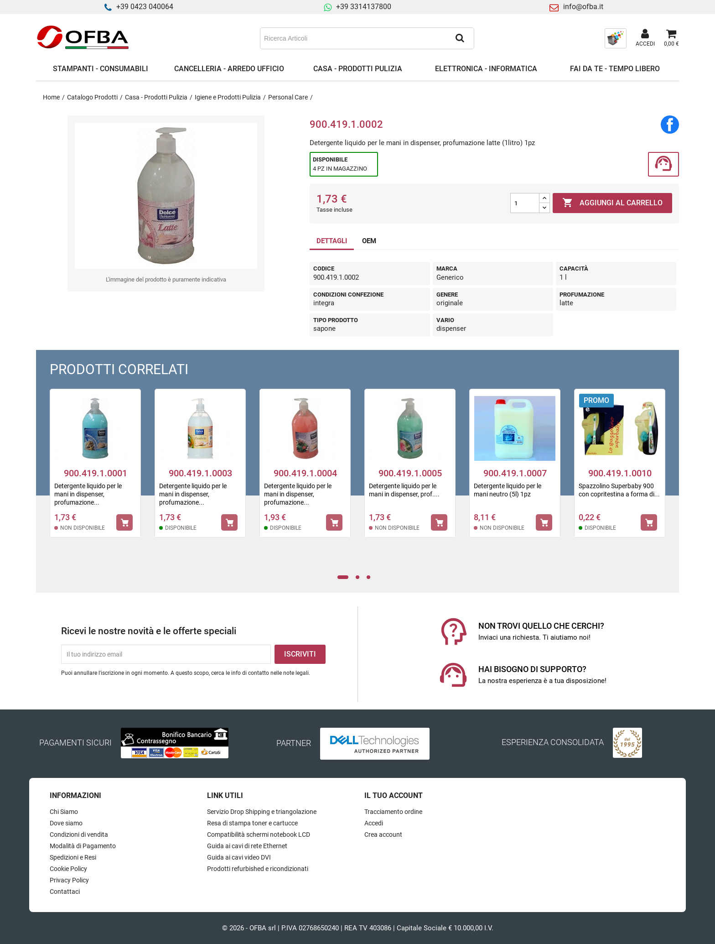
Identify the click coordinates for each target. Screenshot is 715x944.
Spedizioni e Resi (73, 857)
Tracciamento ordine (393, 811)
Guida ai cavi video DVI (239, 857)
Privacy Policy (69, 880)
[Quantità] (524, 203)
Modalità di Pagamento (83, 846)
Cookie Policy (68, 868)
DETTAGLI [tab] (331, 241)
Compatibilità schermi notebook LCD (258, 834)
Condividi (670, 124)
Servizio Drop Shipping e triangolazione (261, 811)
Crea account (383, 834)
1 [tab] (343, 577)
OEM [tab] (369, 241)
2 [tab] (359, 577)
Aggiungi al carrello (612, 203)
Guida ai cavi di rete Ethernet (247, 846)
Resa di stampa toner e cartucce (252, 823)
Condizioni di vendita (79, 834)
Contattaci (65, 891)
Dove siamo (66, 823)
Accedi (373, 823)
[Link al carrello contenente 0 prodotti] (671, 38)
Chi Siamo (64, 811)
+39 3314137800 (363, 6)
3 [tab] (370, 577)
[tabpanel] (95, 469)
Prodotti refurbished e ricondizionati (257, 868)
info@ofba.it (583, 6)
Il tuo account (393, 795)
